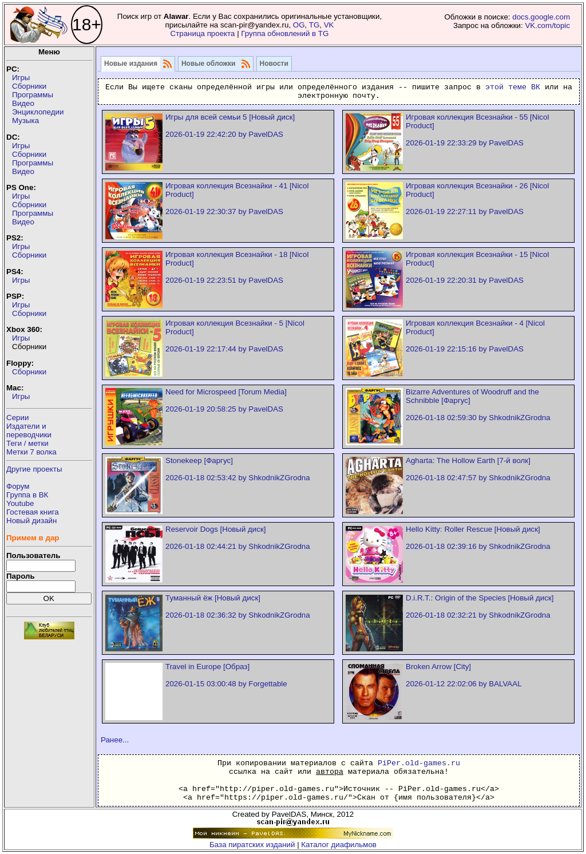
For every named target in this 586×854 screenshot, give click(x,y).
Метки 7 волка (31, 452)
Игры (21, 77)
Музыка (25, 120)
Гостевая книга (32, 512)
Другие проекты (34, 469)
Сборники (29, 86)
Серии (17, 417)
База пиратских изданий (252, 844)
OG (299, 25)
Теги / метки (27, 443)
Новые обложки (208, 64)
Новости (274, 64)
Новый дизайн (31, 520)
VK (329, 25)
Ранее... (115, 740)
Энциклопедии (38, 112)
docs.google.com (541, 17)
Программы (32, 94)
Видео (23, 103)
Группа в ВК (27, 495)
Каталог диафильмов (339, 844)
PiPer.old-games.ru (419, 763)
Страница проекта (203, 33)
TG (314, 25)
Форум (18, 486)
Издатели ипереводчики (29, 430)
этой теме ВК (512, 87)
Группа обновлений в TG (284, 33)
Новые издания (130, 64)
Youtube (20, 503)
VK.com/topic (547, 25)
